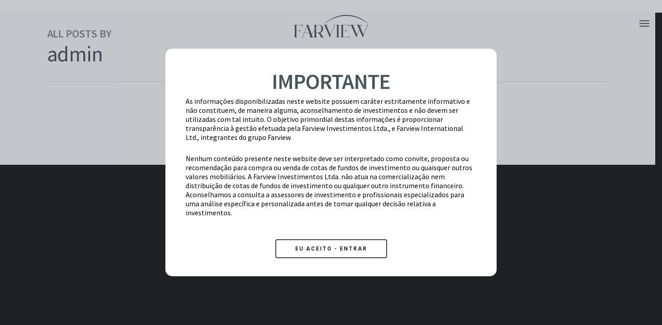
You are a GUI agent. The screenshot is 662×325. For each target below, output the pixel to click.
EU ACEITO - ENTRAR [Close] (331, 249)
